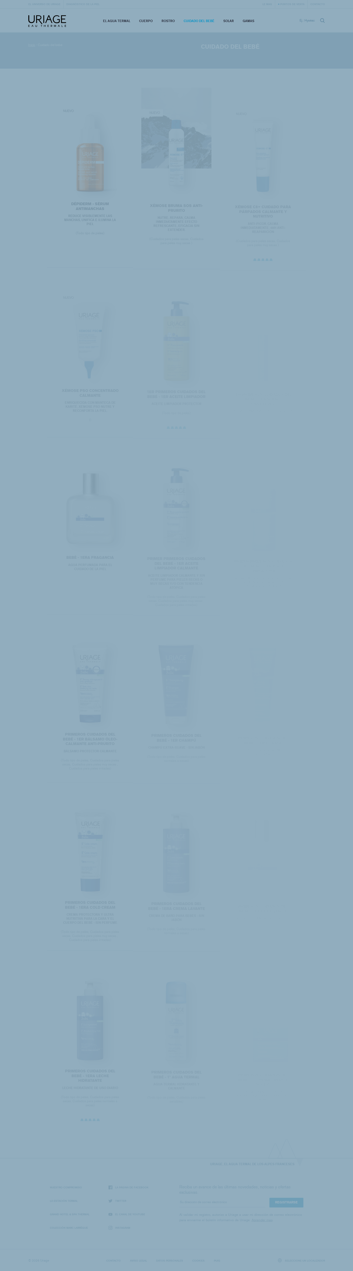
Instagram (119, 1228)
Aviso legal (138, 1260)
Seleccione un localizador (301, 1260)
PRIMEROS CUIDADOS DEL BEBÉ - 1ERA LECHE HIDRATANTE (90, 1078)
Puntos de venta (292, 4)
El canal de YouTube (126, 1214)
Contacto (317, 4)
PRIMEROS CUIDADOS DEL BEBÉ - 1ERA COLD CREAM (90, 907)
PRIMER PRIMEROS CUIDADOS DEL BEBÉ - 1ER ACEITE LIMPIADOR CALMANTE (176, 566)
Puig (217, 1260)
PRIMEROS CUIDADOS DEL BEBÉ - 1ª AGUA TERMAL (176, 1077)
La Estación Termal (64, 1200)
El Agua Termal (116, 21)
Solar (228, 21)
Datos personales (169, 1260)
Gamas (248, 21)
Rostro (168, 21)
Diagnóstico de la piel (83, 4)
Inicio (31, 45)
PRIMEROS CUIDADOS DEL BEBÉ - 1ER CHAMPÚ (176, 740)
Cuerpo (146, 21)
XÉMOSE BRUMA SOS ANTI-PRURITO (176, 210)
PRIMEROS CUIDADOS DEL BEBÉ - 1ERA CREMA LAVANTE (176, 908)
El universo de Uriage (44, 4)
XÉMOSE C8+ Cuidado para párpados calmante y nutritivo (263, 214)
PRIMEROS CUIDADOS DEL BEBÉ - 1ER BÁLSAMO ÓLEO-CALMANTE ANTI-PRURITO (90, 741)
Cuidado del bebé (199, 21)
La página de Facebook (128, 1187)
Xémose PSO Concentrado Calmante (90, 395)
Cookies (198, 1260)
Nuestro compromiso (66, 1187)
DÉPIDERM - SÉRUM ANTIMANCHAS (90, 208)
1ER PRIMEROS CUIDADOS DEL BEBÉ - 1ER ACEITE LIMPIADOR (176, 396)
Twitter (117, 1201)
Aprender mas (262, 1220)
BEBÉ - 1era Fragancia (90, 559)
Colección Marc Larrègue (69, 1227)
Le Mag (267, 4)
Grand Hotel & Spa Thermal (70, 1214)
